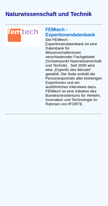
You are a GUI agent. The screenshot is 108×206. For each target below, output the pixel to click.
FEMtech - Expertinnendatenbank (70, 32)
